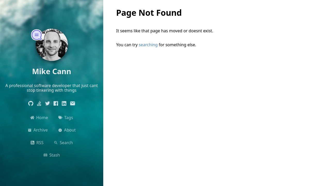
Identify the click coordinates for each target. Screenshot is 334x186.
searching (148, 45)
